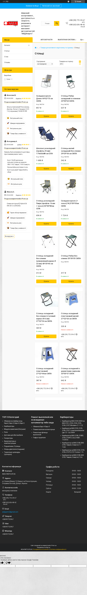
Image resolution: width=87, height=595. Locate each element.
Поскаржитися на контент (41, 549)
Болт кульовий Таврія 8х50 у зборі (17, 171)
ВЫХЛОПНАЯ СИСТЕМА (66, 40)
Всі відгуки (9, 236)
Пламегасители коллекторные (44, 429)
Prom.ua (53, 545)
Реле (6, 432)
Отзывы (7, 62)
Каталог (7, 45)
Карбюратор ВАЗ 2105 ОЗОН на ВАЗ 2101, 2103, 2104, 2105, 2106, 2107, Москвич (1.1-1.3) (73, 423)
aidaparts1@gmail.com (10, 512)
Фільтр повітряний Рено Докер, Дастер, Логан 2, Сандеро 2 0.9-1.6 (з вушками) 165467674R (18, 109)
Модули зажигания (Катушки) (15, 429)
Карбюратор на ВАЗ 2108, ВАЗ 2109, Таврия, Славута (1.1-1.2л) (73, 445)
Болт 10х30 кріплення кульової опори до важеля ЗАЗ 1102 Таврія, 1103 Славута (18, 162)
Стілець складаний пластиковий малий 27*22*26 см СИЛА (70, 316)
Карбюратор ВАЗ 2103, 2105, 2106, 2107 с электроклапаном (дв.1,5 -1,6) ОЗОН (73, 430)
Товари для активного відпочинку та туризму (56, 48)
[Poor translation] (7, 563)
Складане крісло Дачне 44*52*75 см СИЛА (44, 98)
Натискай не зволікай (51, 6)
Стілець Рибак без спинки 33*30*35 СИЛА (71, 257)
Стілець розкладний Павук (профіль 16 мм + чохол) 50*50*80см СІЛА (45, 205)
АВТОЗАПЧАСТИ (46, 40)
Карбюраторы (9, 426)
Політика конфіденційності (58, 549)
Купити (46, 116)
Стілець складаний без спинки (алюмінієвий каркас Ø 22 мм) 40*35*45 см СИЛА (46, 261)
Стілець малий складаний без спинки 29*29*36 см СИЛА (71, 151)
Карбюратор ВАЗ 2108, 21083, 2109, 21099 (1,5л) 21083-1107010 (73, 438)
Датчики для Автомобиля (13, 435)
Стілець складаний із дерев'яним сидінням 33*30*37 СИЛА (70, 371)
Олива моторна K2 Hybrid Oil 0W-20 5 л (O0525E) (17, 205)
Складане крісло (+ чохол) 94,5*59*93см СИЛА (70, 203)
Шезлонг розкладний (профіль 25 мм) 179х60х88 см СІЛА (45, 151)
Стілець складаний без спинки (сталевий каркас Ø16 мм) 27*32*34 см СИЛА (45, 317)
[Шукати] (56, 23)
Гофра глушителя (39, 437)
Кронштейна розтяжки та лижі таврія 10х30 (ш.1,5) (18, 167)
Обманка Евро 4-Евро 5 (41, 426)
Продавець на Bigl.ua (43, 547)
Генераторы (8, 438)
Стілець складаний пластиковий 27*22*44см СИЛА (44, 371)
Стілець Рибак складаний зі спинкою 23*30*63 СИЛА (70, 98)
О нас (6, 57)
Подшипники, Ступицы (12, 446)
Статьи (6, 51)
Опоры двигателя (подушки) (14, 449)
